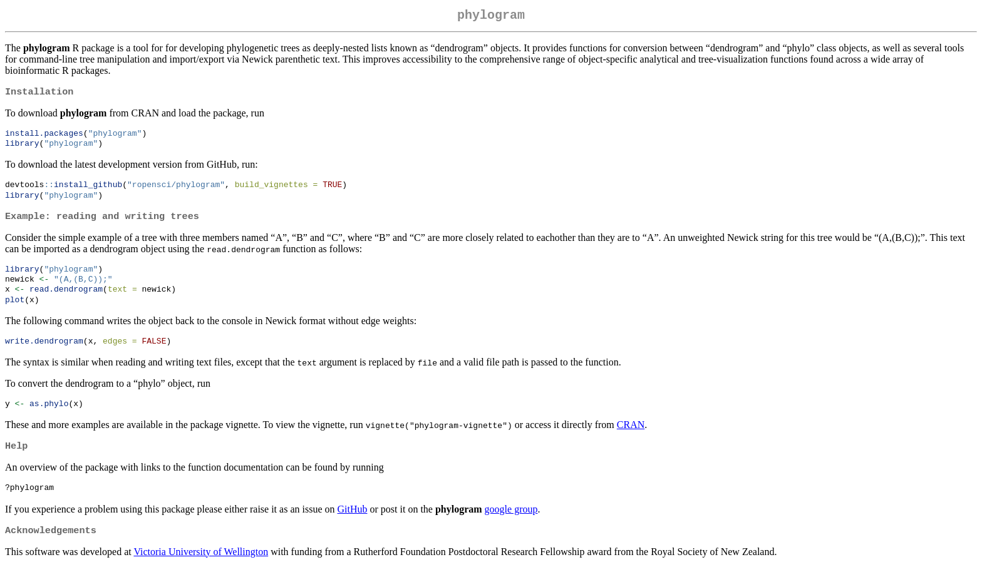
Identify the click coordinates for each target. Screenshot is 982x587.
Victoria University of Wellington (200, 571)
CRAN (630, 441)
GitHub (352, 527)
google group (511, 527)
